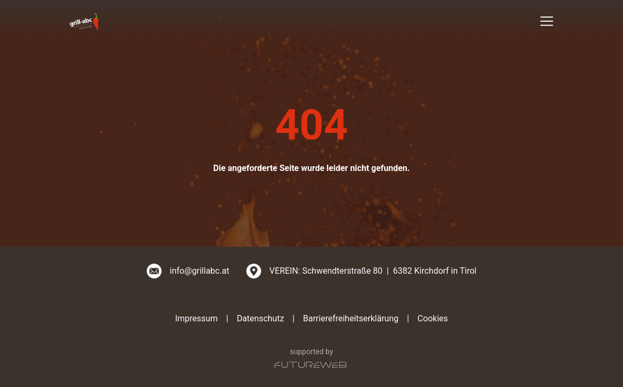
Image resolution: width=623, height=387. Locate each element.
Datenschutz (260, 318)
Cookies (432, 318)
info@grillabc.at (199, 271)
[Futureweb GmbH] (310, 364)
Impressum (196, 318)
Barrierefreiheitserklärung (350, 318)
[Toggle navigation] (546, 21)
